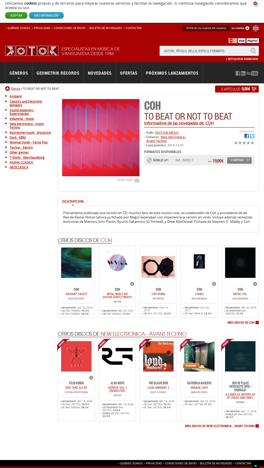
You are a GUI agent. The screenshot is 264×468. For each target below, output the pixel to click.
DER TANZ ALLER (76, 387)
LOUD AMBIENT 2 (158, 387)
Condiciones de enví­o (70, 28)
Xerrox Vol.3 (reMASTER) (117, 389)
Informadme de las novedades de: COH (179, 123)
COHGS (199, 294)
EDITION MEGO (167, 132)
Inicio (8, 88)
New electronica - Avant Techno (166, 139)
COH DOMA (158, 294)
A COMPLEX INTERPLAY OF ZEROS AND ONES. (240, 396)
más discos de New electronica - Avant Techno (220, 426)
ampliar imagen (125, 180)
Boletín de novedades (105, 28)
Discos (15, 88)
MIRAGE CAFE (199, 387)
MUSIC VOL (240, 294)
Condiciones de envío (181, 463)
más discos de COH (241, 323)
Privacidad (42, 28)
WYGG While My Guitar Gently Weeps (117, 295)
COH (152, 106)
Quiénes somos (18, 28)
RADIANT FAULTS (76, 294)
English (256, 28)
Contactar (134, 28)
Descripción (73, 201)
